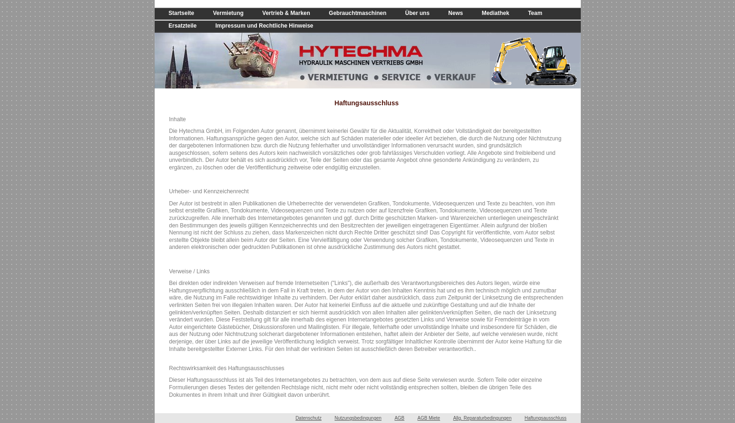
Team (535, 13)
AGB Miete (429, 418)
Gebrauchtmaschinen (358, 13)
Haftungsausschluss (546, 418)
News (455, 13)
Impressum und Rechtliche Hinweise (265, 25)
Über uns (417, 13)
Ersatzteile (183, 25)
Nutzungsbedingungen (358, 418)
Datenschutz (308, 418)
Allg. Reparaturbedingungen (482, 418)
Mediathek (496, 13)
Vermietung (228, 13)
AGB (400, 418)
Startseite (182, 13)
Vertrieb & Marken (286, 13)
